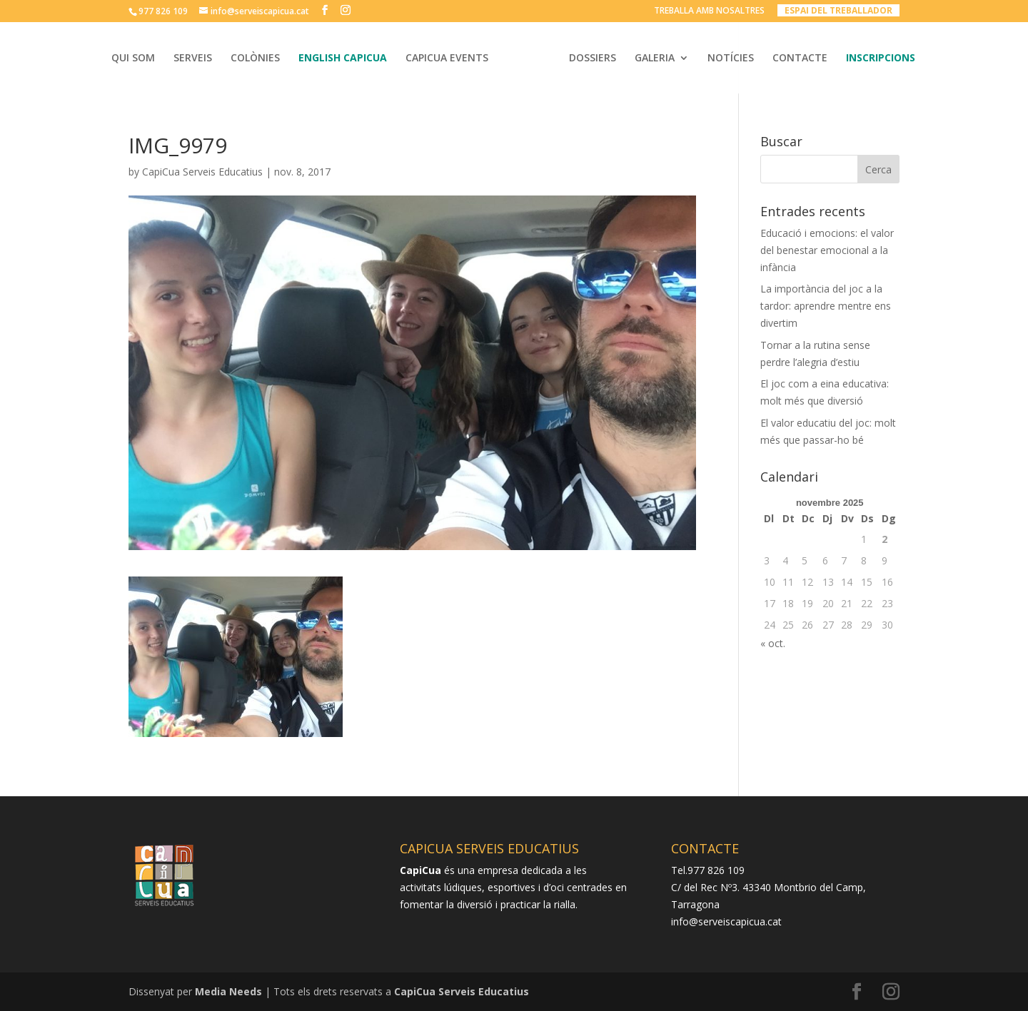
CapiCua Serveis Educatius (202, 171)
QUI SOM (133, 58)
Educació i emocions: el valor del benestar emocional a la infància (827, 250)
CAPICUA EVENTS (446, 58)
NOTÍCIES (730, 58)
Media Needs (228, 991)
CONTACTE (799, 58)
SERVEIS (192, 58)
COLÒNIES (255, 58)
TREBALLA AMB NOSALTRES (709, 11)
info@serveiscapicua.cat (726, 921)
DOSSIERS (592, 58)
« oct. (772, 643)
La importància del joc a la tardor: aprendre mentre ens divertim (825, 306)
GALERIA (655, 58)
